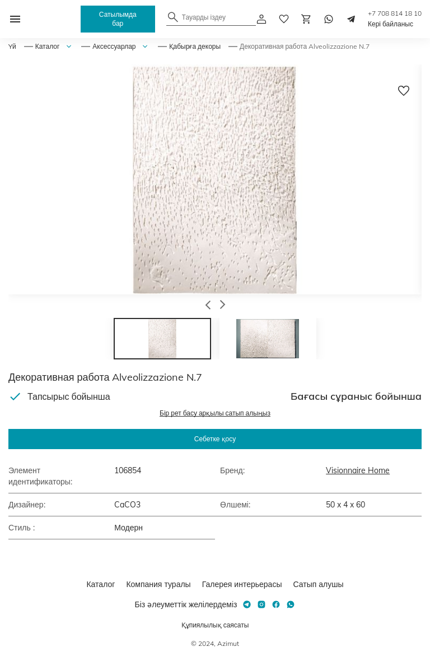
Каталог (47, 46)
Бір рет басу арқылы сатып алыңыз (215, 413)
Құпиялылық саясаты (215, 625)
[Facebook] (276, 604)
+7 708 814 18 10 (395, 13)
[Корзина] (306, 19)
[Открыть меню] (15, 19)
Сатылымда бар (118, 18)
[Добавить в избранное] (403, 91)
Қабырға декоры (195, 46)
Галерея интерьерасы (242, 584)
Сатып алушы (318, 584)
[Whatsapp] (328, 19)
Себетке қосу (215, 439)
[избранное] (283, 19)
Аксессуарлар (113, 46)
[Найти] (173, 17)
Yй (12, 46)
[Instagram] (261, 604)
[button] (208, 306)
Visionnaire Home (358, 470)
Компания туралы (158, 584)
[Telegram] (351, 19)
